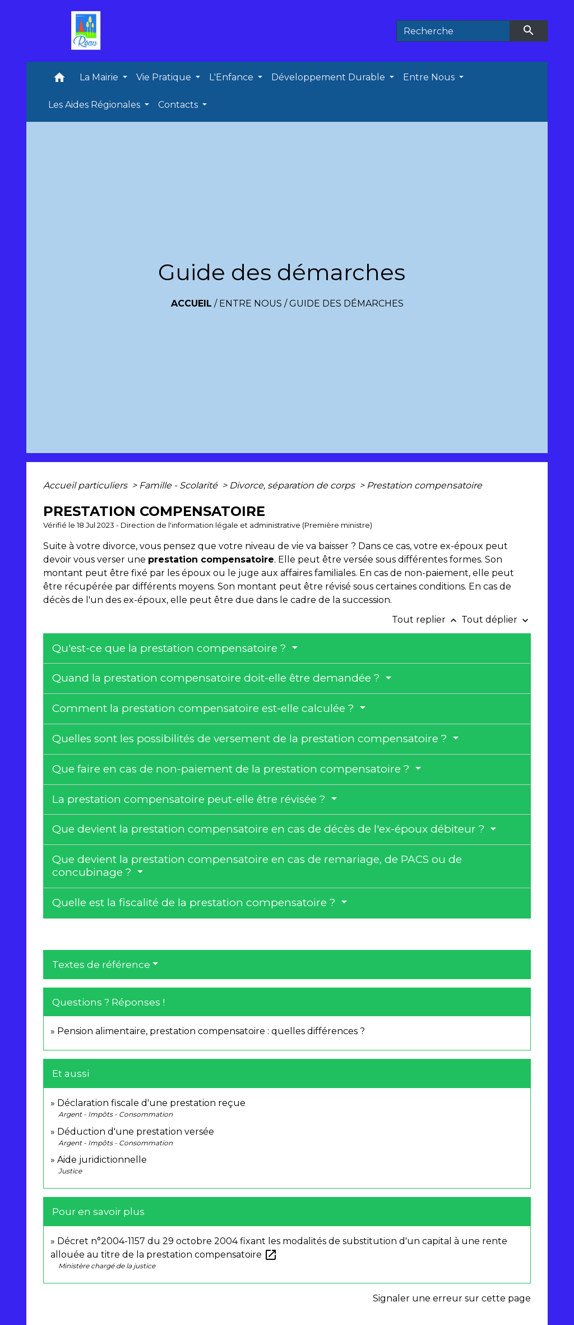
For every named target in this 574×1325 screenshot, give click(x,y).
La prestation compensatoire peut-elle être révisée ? (190, 799)
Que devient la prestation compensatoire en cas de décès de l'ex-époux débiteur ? (270, 829)
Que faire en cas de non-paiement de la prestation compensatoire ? (232, 768)
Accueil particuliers (86, 485)
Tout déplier (496, 619)
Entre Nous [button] (430, 77)
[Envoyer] (529, 31)
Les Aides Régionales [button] (95, 104)
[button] (59, 80)
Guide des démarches (346, 303)
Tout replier (426, 619)
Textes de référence (101, 964)
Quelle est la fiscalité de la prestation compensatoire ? (195, 902)
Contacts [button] (179, 104)
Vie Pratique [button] (164, 77)
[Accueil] (88, 31)
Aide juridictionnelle (102, 1159)
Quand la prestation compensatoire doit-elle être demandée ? (217, 677)
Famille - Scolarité (179, 485)
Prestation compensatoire (425, 485)
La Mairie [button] (100, 77)
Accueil (191, 303)
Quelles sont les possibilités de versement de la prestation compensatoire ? (251, 738)
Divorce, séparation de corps (293, 485)
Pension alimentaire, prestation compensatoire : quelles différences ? (211, 1031)
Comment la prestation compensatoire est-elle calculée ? (204, 708)
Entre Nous (250, 303)
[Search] (453, 31)
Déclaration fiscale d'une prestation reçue (151, 1103)
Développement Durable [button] (329, 77)
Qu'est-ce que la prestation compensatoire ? (170, 648)
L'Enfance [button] (232, 77)
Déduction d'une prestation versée (135, 1131)
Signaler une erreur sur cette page (452, 1298)
